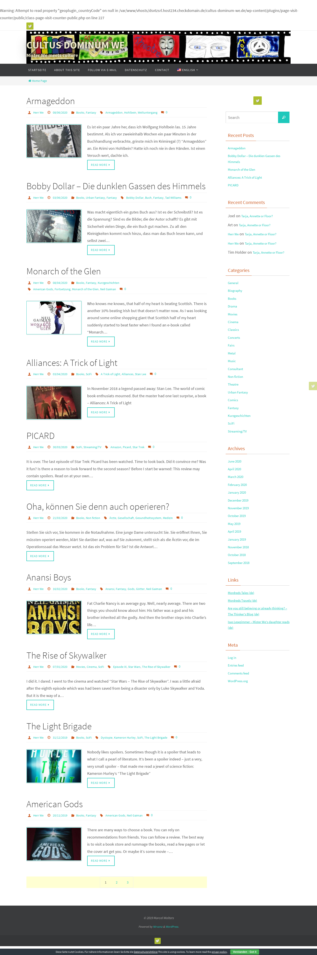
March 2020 (237, 521)
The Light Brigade (59, 734)
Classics (234, 353)
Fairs (232, 371)
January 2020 (239, 539)
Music (232, 389)
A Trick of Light (118, 381)
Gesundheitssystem (159, 525)
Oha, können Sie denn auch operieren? (97, 513)
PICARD (40, 442)
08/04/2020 (62, 289)
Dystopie (113, 745)
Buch (158, 197)
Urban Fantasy (101, 197)
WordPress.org (240, 753)
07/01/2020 (62, 674)
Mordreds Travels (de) (246, 662)
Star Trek (150, 453)
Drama (233, 326)
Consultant (237, 399)
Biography (236, 307)
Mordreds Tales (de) (244, 653)
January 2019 (239, 594)
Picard (136, 453)
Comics (234, 435)
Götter (150, 596)
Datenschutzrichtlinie (146, 951)
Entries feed (237, 735)
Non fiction (99, 525)
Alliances (137, 381)
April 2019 (236, 585)
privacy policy (219, 951)
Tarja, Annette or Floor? (260, 223)
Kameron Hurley (134, 745)
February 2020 (239, 530)
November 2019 (241, 558)
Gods (140, 596)
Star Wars (145, 674)
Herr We (39, 112)
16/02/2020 (62, 596)
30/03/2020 (62, 453)
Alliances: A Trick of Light (71, 369)
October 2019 (239, 567)
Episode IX (128, 674)
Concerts (235, 362)
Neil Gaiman (117, 295)
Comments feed (241, 744)
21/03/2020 (62, 525)
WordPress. (172, 935)
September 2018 (241, 622)
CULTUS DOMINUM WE (75, 45)
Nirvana (157, 935)
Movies (85, 674)
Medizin (181, 525)
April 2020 (236, 512)
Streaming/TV (98, 453)
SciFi (94, 381)
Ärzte (120, 525)
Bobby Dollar (143, 197)
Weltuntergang (158, 112)
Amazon (124, 453)
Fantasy (96, 112)
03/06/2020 (62, 197)
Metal (232, 380)
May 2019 (235, 576)
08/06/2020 (62, 112)
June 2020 (236, 503)
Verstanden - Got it (244, 951)
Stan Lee (151, 381)
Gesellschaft (134, 525)
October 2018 (239, 612)
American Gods (44, 295)
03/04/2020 (62, 381)
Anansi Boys (48, 584)
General (234, 298)
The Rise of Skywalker (66, 663)
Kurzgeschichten (116, 289)
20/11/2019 (62, 824)
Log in (233, 726)
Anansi (116, 596)
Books (84, 112)
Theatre (234, 417)
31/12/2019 (62, 745)
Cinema (97, 674)
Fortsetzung (66, 295)
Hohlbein (139, 112)
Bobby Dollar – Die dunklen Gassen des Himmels (116, 186)
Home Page (37, 81)
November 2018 (241, 603)
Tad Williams (186, 197)
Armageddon (50, 101)
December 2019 (241, 549)
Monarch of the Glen (63, 278)
